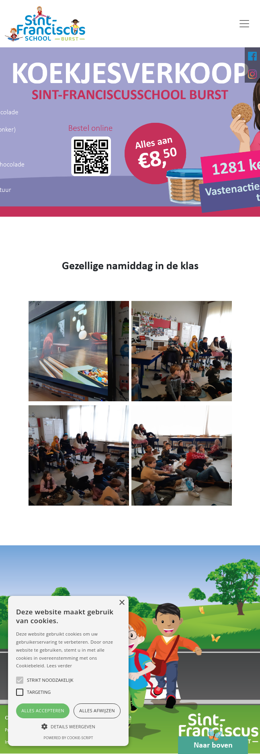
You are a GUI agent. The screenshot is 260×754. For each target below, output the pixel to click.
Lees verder (59, 666)
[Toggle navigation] (244, 23)
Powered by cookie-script (68, 737)
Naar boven (213, 743)
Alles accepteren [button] (42, 710)
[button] (68, 726)
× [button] (122, 603)
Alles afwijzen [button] (97, 710)
